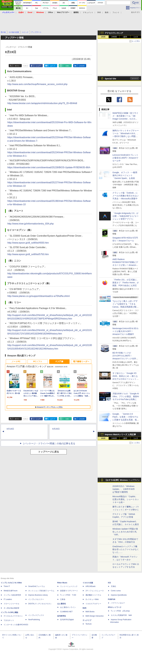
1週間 (125, 37)
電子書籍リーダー (81, 361)
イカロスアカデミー (93, 604)
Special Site (110, 78)
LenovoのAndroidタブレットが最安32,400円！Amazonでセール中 (125, 158)
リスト (25, 66)
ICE (109, 583)
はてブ (52, 66)
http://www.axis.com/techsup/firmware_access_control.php (37, 84)
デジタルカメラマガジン (13, 616)
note (67, 66)
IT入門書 (59, 361)
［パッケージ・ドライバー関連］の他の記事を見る (48, 443)
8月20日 (56, 429)
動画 (106, 12)
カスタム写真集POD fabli (121, 615)
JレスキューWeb (92, 599)
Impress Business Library (38, 595)
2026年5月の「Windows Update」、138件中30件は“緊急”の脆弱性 (123, 489)
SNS (99, 12)
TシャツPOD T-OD (68, 595)
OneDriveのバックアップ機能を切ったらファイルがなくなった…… (125, 549)
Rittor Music (62, 583)
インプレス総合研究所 (12, 595)
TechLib (88, 624)
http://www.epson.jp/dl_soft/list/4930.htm (28, 243)
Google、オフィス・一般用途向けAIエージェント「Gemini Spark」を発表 (124, 175)
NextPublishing (34, 620)
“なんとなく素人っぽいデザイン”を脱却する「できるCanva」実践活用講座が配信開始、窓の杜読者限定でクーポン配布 (125, 307)
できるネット (9, 620)
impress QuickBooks (119, 595)
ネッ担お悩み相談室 (11, 608)
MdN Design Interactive (94, 616)
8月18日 (10, 429)
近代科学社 (61, 616)
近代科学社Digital (67, 620)
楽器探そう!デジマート (69, 591)
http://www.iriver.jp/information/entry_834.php (30, 223)
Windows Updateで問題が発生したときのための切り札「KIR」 (125, 532)
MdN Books (89, 612)
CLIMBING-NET (66, 612)
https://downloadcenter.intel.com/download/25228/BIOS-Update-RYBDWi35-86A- (49, 167)
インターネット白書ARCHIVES (16, 625)
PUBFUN (111, 599)
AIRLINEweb (90, 586)
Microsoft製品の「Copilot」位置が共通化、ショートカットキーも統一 (125, 499)
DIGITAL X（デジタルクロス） (40, 604)
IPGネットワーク (114, 607)
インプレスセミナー (36, 599)
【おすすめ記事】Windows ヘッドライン (122, 480)
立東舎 (62, 599)
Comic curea (116, 591)
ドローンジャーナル (11, 604)
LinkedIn (82, 66)
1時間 (103, 37)
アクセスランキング (114, 33)
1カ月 (136, 37)
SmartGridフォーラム (36, 586)
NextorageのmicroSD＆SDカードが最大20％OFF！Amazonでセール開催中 (125, 331)
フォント (115, 12)
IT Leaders (8, 599)
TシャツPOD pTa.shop (120, 611)
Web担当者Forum (10, 591)
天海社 (113, 586)
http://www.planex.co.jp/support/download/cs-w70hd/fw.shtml (38, 296)
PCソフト (37, 361)
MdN (84, 608)
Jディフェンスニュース (94, 591)
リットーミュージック (69, 586)
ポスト (17, 66)
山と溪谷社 (61, 604)
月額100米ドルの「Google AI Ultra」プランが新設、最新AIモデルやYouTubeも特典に (125, 396)
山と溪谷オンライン (68, 607)
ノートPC (15, 361)
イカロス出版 (88, 583)
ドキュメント (88, 12)
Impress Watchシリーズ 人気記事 (120, 434)
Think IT (7, 586)
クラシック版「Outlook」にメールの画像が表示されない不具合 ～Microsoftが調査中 (125, 196)
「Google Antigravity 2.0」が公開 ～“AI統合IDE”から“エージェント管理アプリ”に (125, 216)
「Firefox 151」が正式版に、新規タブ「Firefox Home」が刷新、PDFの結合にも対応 (125, 283)
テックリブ (87, 620)
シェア (38, 66)
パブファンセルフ (118, 603)
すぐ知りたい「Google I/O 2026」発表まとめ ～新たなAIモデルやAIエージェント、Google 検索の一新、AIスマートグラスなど (125, 379)
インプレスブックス (36, 615)
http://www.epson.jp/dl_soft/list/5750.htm (28, 254)
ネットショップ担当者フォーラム (41, 591)
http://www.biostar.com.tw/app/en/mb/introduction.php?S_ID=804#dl (42, 103)
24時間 (114, 37)
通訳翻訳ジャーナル (93, 595)
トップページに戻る (48, 451)
